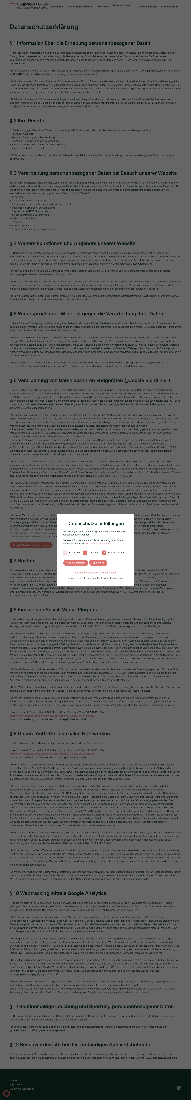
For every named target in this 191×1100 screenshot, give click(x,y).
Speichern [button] (98, 561)
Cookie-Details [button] (75, 577)
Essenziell (71, 551)
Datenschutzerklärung (98, 542)
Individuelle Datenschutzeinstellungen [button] (95, 571)
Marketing (91, 551)
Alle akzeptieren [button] (76, 561)
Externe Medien (113, 551)
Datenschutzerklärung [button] (98, 577)
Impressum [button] (118, 577)
